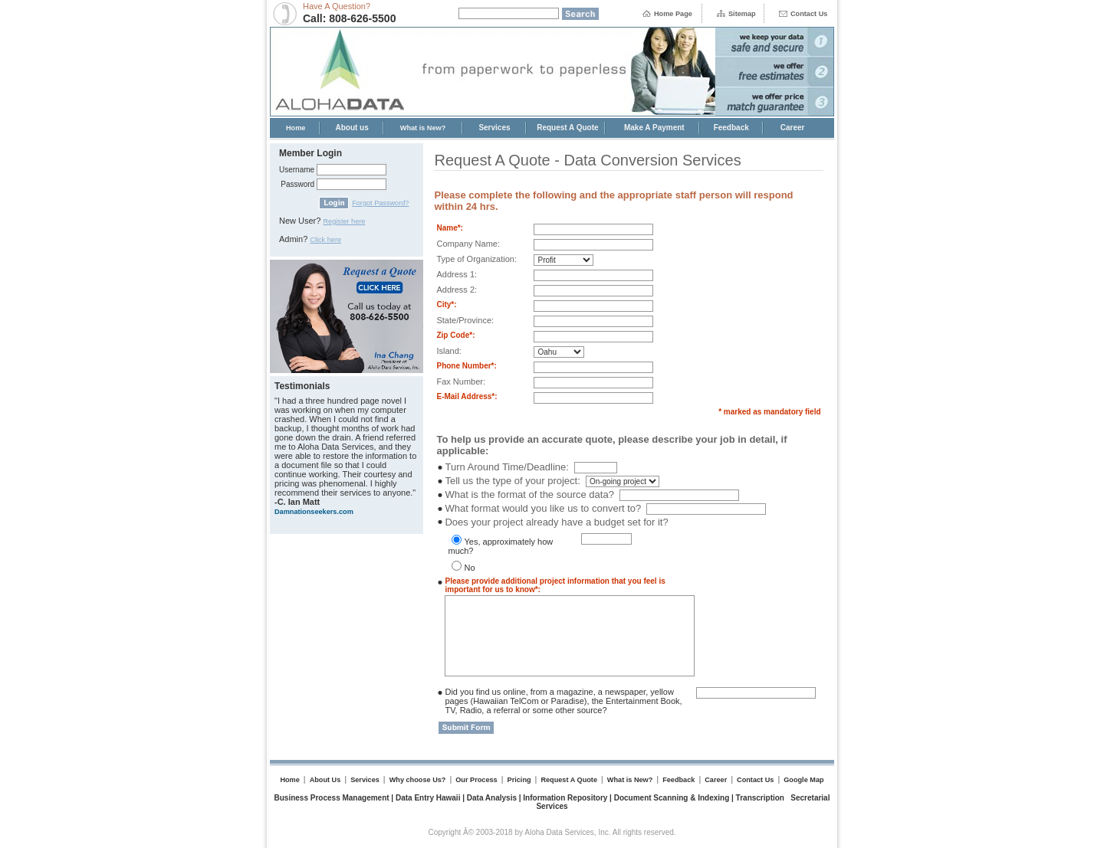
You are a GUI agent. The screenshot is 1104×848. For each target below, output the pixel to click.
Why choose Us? (417, 780)
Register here (344, 221)
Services (494, 127)
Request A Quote (567, 127)
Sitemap (742, 14)
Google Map (803, 780)
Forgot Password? (380, 203)
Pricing (519, 780)
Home (295, 128)
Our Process (476, 780)
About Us (325, 780)
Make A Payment (654, 127)
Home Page (673, 14)
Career (792, 127)
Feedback (731, 127)
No (469, 567)
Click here (325, 240)
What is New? (423, 128)
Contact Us (808, 14)
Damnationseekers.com (313, 512)
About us (351, 127)
